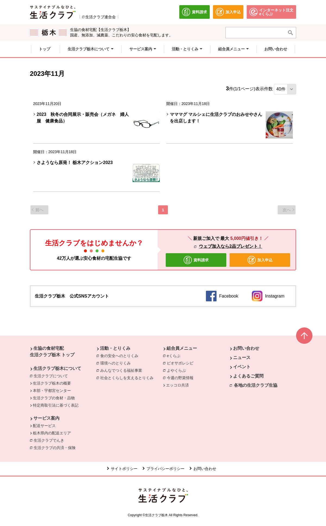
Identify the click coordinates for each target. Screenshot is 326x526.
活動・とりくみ (115, 348)
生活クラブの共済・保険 (56, 447)
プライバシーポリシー (165, 468)
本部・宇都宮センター (52, 390)
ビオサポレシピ (180, 363)
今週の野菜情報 (180, 378)
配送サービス (44, 425)
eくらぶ (173, 356)
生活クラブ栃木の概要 (52, 383)
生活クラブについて (51, 376)
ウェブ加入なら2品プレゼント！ (230, 246)
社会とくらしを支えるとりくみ (126, 378)
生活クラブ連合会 (100, 17)
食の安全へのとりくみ (119, 356)
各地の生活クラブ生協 (255, 385)
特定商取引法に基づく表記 (56, 405)
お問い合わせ (246, 348)
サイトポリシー (124, 468)
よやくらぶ (176, 370)
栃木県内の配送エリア (52, 433)
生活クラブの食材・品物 (54, 398)
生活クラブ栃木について (57, 368)
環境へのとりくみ (115, 363)
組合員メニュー (182, 348)
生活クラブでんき (50, 440)
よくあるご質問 (248, 376)
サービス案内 (46, 418)
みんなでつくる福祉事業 (121, 370)
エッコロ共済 (177, 385)
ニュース (241, 357)
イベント (241, 366)
